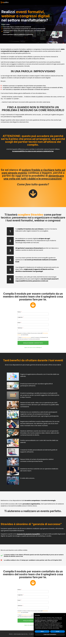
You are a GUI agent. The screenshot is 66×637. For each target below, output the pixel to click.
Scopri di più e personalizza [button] (50, 634)
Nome (19, 311)
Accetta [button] (57, 631)
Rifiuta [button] (42, 631)
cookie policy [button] (54, 621)
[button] (33, 347)
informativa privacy (26, 337)
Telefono (20, 327)
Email (19, 322)
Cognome (20, 317)
